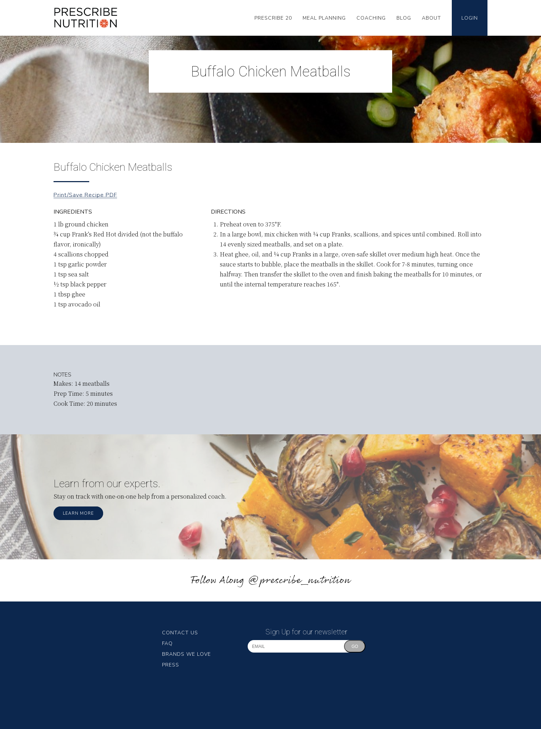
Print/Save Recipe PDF (85, 195)
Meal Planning (324, 18)
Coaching (371, 18)
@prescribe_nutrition (299, 580)
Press (170, 664)
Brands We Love (186, 654)
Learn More (78, 513)
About (431, 18)
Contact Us (180, 632)
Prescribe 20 (273, 18)
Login (469, 18)
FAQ (167, 643)
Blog (403, 18)
